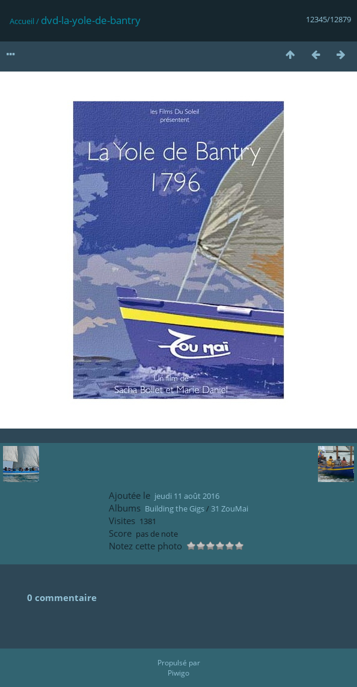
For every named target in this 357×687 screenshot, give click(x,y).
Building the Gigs (174, 508)
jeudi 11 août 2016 (186, 495)
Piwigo (178, 673)
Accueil (22, 21)
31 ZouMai (229, 508)
